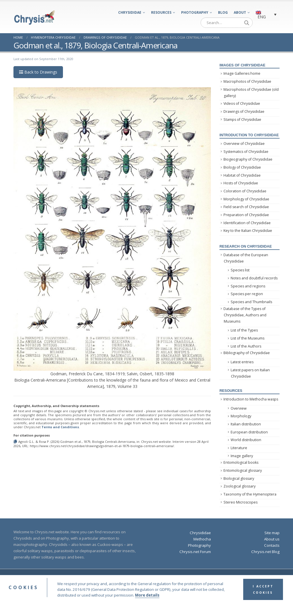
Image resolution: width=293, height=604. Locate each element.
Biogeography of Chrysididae (247, 159)
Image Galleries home (241, 73)
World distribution (246, 439)
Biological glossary (238, 478)
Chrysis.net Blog (265, 551)
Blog (223, 12)
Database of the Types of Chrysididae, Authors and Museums (244, 315)
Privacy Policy (208, 578)
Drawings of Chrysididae (243, 111)
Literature (239, 447)
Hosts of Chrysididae (240, 183)
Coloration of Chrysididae (244, 191)
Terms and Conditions (60, 427)
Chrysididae (129, 12)
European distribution (249, 432)
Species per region (247, 293)
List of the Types (244, 330)
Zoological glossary (239, 486)
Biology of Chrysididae (242, 167)
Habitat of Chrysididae (242, 175)
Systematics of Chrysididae (245, 151)
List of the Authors (246, 346)
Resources (161, 12)
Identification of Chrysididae (247, 222)
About (240, 12)
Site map (272, 532)
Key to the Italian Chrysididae (247, 230)
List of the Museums (247, 338)
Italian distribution (246, 424)
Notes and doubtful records (254, 278)
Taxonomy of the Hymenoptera (249, 494)
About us (272, 539)
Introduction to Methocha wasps (250, 399)
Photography (194, 12)
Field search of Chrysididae (246, 206)
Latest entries (242, 362)
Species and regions (248, 286)
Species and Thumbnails (251, 301)
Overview (239, 408)
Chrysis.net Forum (195, 551)
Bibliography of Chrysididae (246, 352)
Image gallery (242, 455)
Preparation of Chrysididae (246, 214)
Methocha (202, 539)
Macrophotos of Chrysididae (247, 81)
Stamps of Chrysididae (242, 119)
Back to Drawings (38, 72)
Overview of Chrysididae (244, 143)
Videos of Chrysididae (241, 103)
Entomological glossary (242, 470)
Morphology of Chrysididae (246, 199)
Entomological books (240, 462)
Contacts (272, 545)
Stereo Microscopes (240, 502)
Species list (240, 270)
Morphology (241, 416)
